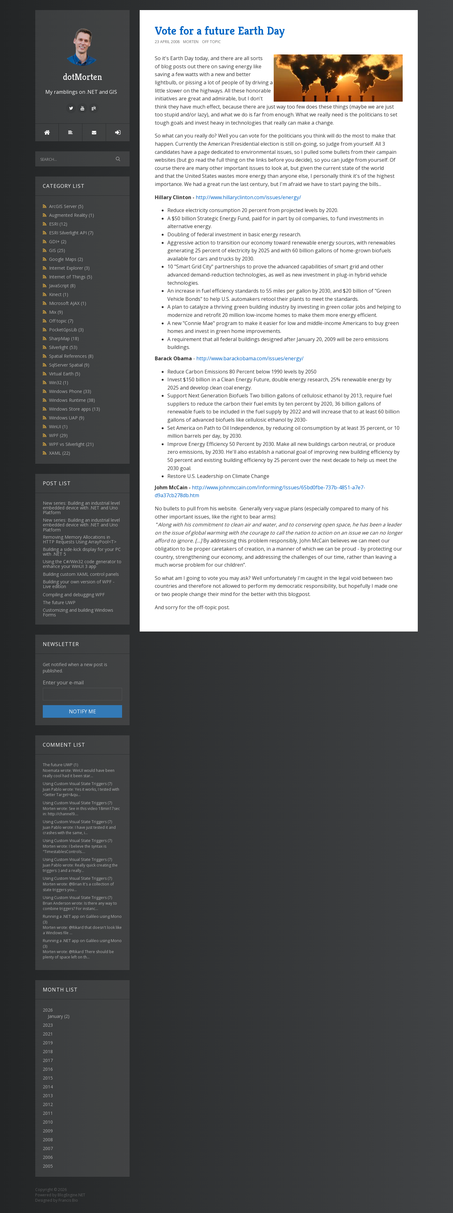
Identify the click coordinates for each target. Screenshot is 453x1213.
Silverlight (63, 347)
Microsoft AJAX (67, 303)
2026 (82, 1013)
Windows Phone (70, 391)
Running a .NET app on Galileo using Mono (82, 916)
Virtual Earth (64, 374)
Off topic (61, 321)
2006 (48, 1157)
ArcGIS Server (66, 206)
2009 (48, 1131)
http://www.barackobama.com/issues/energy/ (250, 358)
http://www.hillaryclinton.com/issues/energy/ (248, 197)
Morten (191, 41)
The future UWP (58, 764)
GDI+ (57, 241)
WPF (58, 435)
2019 (48, 1043)
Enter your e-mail (63, 682)
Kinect (58, 294)
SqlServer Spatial (69, 365)
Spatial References (71, 356)
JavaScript (62, 286)
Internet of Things (70, 277)
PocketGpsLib (66, 330)
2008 (48, 1140)
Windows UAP (66, 418)
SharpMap (64, 338)
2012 (48, 1104)
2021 (48, 1034)
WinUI (58, 427)
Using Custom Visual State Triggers (75, 783)
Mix (56, 312)
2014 (48, 1087)
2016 (48, 1069)
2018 (48, 1051)
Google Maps (66, 259)
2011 (48, 1113)
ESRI (58, 224)
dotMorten (82, 53)
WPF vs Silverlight (71, 444)
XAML (59, 453)
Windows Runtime (72, 400)
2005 (48, 1166)
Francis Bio (68, 1200)
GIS (57, 250)
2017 (48, 1060)
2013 (48, 1095)
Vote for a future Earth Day (220, 31)
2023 (48, 1025)
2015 (48, 1078)
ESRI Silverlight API (71, 233)
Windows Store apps (74, 409)
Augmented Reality (71, 215)
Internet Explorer (69, 268)
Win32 (58, 382)
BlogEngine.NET (71, 1195)
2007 (48, 1148)
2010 (48, 1122)
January (55, 1016)
